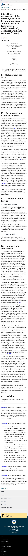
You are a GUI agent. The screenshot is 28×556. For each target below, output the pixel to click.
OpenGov (3, 549)
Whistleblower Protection (6, 544)
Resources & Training (6, 507)
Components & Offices (6, 498)
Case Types (3, 501)
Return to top (4, 488)
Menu (26, 4)
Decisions (7, 7)
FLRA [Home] (8, 4)
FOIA (2, 536)
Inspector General (4, 539)
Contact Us (4, 511)
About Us (3, 495)
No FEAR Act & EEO (5, 541)
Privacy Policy (4, 554)
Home (2, 7)
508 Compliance (4, 551)
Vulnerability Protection (6, 546)
